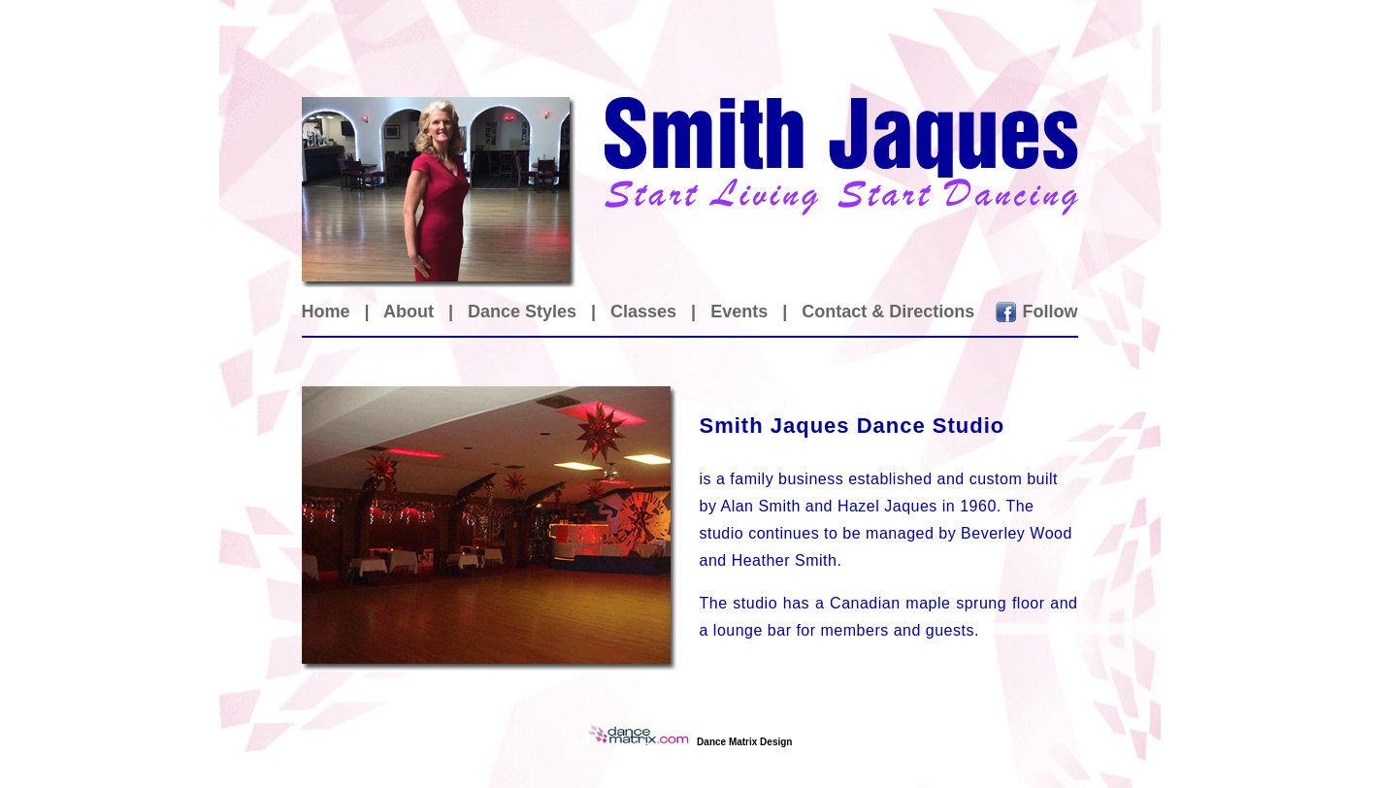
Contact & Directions (888, 311)
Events (739, 311)
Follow (1050, 311)
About (408, 311)
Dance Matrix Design (744, 742)
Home (326, 311)
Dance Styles (522, 311)
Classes (643, 311)
